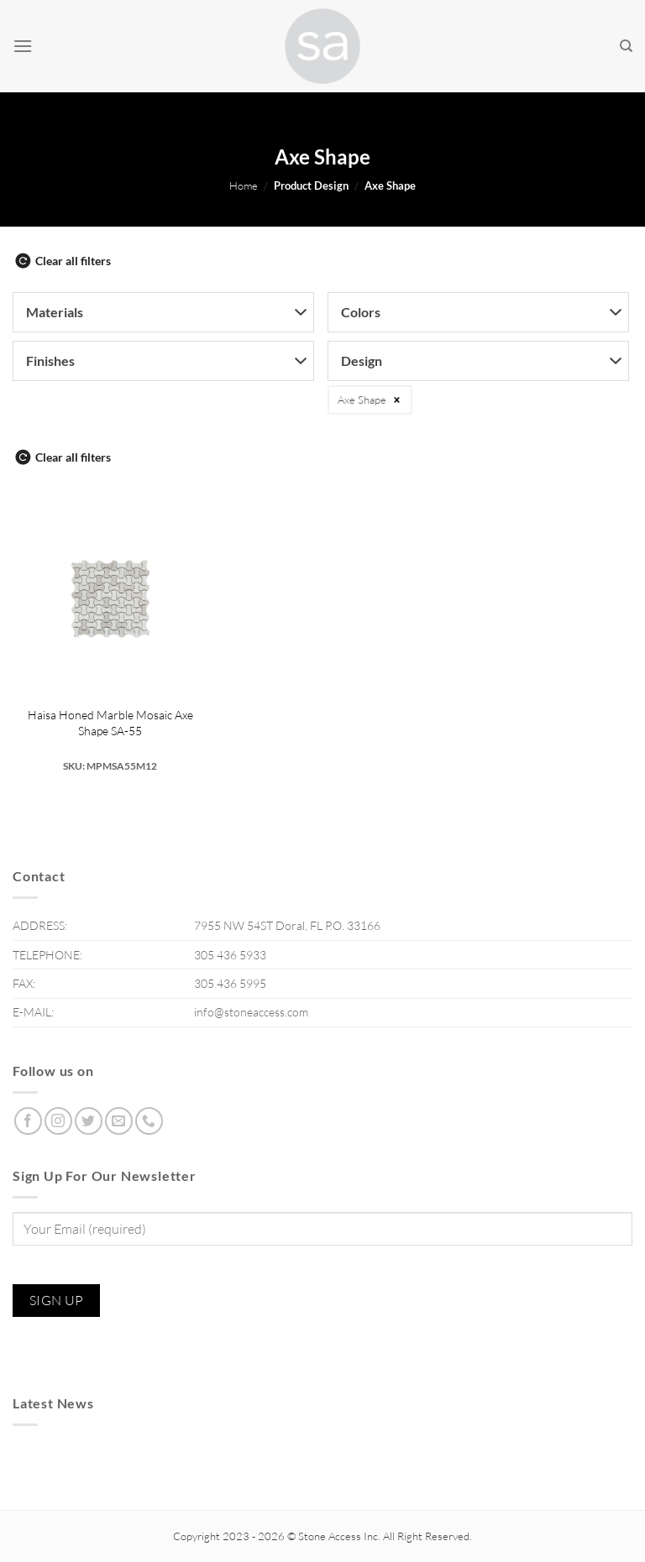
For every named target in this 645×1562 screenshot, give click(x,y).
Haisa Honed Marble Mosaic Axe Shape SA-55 (110, 723)
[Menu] (23, 45)
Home (243, 185)
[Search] (626, 46)
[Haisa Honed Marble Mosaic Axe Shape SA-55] (110, 599)
